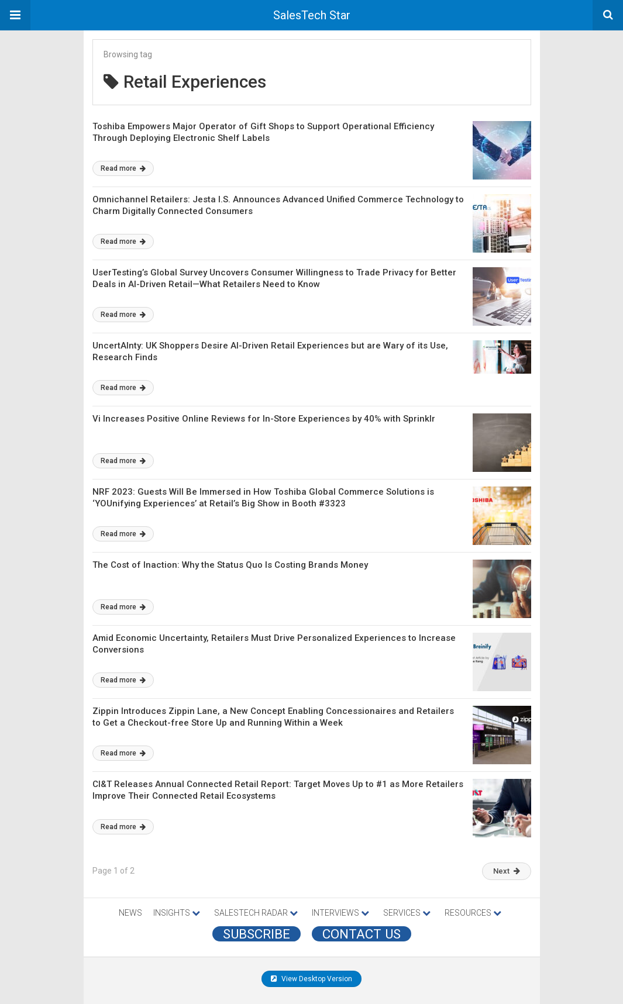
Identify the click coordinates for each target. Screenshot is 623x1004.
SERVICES (407, 912)
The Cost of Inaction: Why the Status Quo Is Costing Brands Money (230, 565)
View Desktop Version (311, 979)
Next (506, 871)
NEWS (130, 912)
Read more (123, 168)
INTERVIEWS (340, 912)
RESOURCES (473, 912)
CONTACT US (361, 933)
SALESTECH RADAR (256, 912)
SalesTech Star (311, 15)
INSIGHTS (176, 912)
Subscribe (256, 933)
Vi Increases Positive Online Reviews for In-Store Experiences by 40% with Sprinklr (263, 418)
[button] (15, 15)
